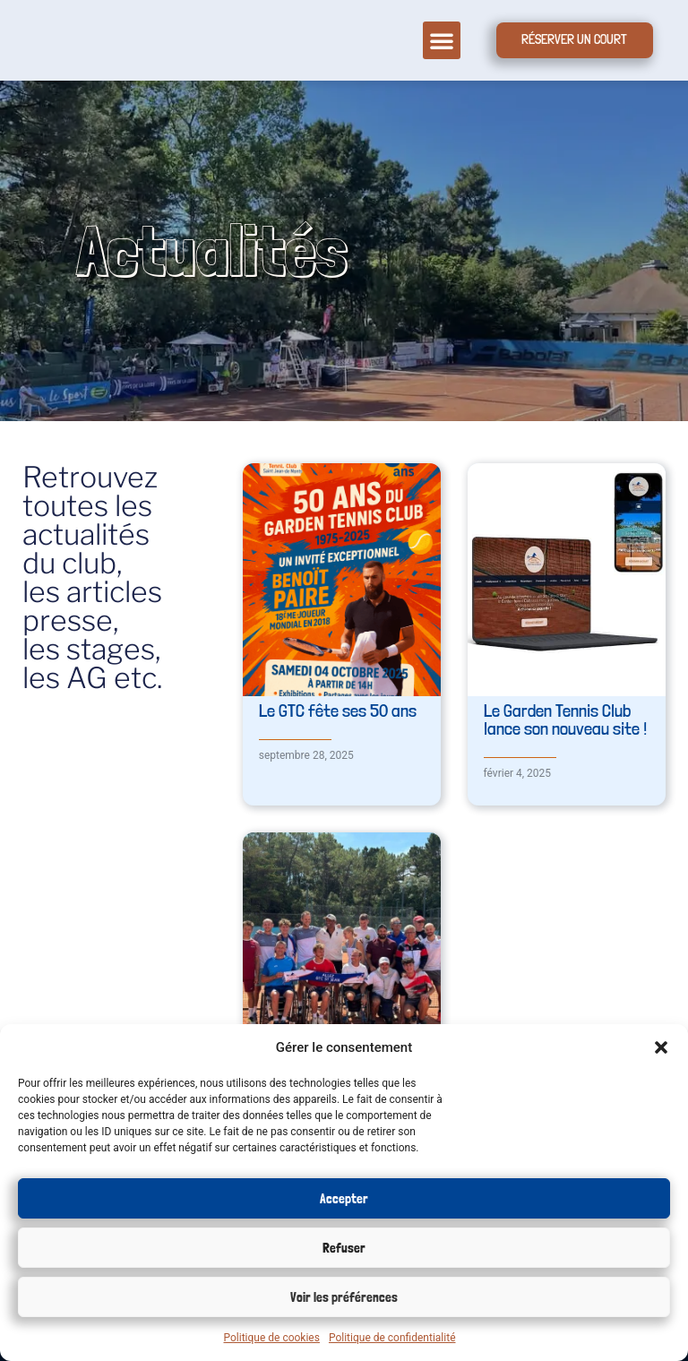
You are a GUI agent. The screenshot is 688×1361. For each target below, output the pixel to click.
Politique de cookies (272, 1337)
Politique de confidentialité (392, 1337)
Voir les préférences (344, 1297)
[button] (661, 1047)
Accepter (344, 1199)
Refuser (344, 1248)
